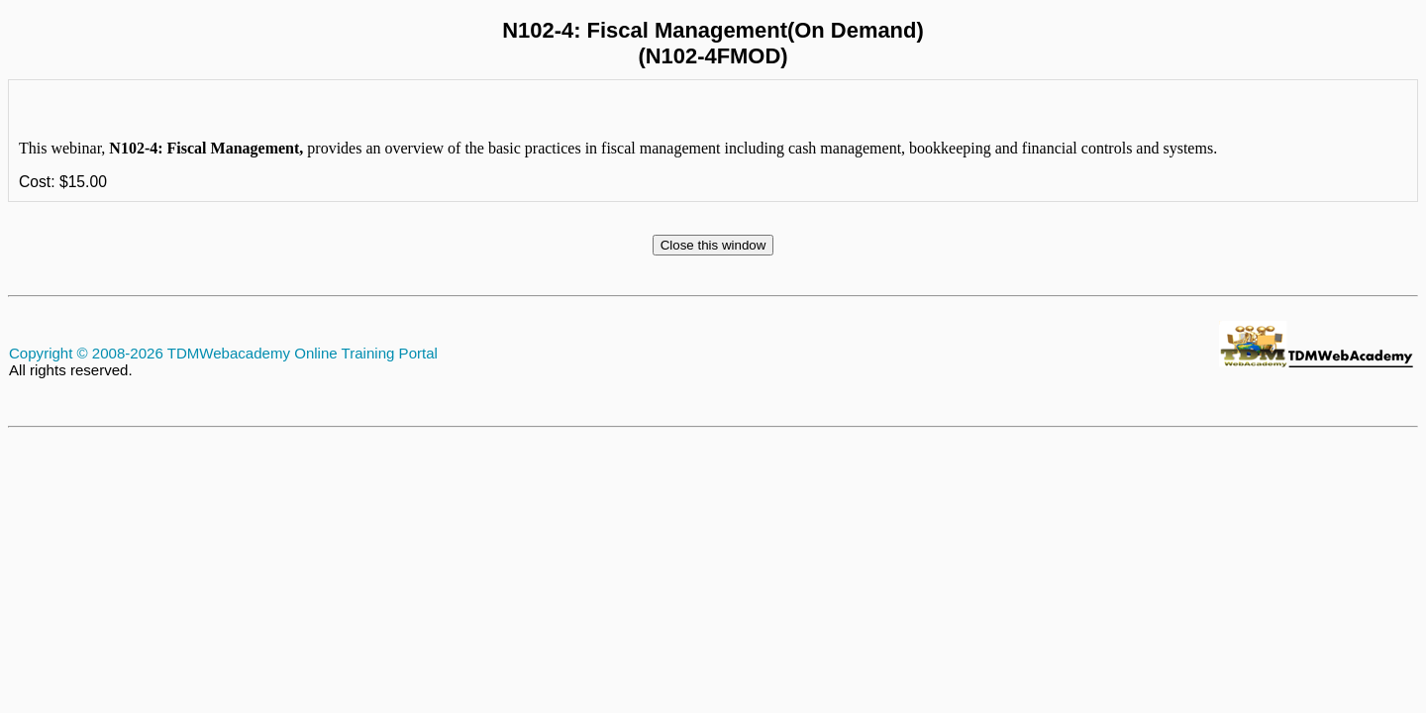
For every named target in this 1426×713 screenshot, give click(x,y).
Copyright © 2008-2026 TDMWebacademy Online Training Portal (223, 353)
